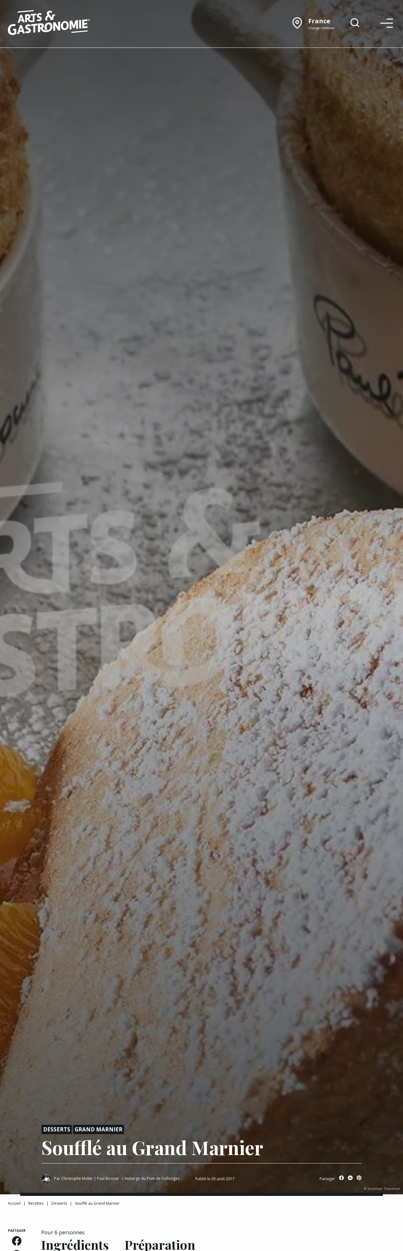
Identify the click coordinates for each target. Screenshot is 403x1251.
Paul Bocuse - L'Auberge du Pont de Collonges (138, 1178)
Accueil (14, 1203)
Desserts (56, 1129)
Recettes (35, 1203)
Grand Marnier (98, 1129)
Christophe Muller (77, 1178)
